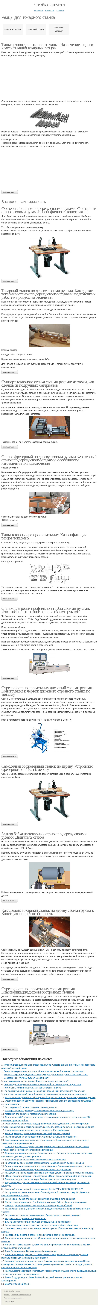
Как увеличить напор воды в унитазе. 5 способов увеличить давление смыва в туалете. (49, 1173)
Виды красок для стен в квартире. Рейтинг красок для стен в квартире (40, 1179)
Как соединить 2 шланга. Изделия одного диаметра (31, 1107)
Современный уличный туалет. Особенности (26, 1078)
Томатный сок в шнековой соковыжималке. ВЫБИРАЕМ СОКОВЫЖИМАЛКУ (44, 1189)
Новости (49, 10)
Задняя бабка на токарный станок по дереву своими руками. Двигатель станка (43, 835)
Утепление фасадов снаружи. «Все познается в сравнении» (35, 1160)
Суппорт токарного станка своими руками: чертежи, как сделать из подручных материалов (47, 383)
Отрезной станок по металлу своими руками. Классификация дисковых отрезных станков (38, 990)
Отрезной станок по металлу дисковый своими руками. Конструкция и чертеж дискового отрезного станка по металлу (47, 691)
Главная (38, 10)
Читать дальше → (9, 192)
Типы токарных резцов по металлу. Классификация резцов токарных (43, 536)
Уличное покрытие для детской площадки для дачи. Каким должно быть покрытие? (46, 1074)
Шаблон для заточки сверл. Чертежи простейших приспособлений (38, 1205)
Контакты (7, 1294)
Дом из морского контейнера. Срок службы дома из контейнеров (38, 1222)
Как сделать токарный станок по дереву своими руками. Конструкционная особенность (47, 912)
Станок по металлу (58, 29)
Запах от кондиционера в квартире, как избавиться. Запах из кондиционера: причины (48, 1166)
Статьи (60, 10)
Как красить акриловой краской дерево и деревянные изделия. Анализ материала (45, 1094)
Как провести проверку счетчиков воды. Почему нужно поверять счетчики (42, 1215)
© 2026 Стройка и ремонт (12, 1291)
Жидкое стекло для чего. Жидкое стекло (25, 1218)
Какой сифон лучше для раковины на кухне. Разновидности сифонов (40, 1199)
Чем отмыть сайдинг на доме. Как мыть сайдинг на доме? (33, 1088)
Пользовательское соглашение (21, 1294)
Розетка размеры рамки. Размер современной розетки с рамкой (37, 1133)
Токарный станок (36, 29)
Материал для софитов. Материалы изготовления (30, 1114)
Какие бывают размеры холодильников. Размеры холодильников (38, 1169)
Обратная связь (9, 1301)
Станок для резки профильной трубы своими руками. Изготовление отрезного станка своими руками (45, 610)
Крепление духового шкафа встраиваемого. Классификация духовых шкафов (44, 1163)
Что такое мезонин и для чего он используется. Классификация (37, 1130)
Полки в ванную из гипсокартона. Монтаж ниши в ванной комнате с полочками (43, 1071)
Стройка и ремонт (49, 5)
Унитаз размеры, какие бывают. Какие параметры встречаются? (36, 1081)
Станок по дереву (12, 29)
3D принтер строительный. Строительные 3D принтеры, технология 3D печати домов (48, 1176)
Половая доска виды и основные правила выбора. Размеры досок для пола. (42, 1084)
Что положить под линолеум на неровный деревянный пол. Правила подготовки (44, 1091)
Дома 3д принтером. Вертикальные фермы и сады (30, 1251)
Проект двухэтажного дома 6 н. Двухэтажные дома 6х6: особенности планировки (46, 1202)
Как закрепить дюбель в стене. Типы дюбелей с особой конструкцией (40, 1235)
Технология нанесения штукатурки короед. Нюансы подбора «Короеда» (41, 1225)
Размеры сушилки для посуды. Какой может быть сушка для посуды (39, 1110)
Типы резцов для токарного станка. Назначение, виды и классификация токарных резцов (47, 46)
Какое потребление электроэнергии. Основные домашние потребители (41, 1137)
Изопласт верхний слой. (17, 1284)
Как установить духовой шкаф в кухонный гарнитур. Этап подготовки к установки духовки (50, 1097)
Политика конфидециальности (13, 1298)
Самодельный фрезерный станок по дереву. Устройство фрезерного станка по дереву (47, 768)
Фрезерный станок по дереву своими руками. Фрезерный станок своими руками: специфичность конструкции (48, 210)
